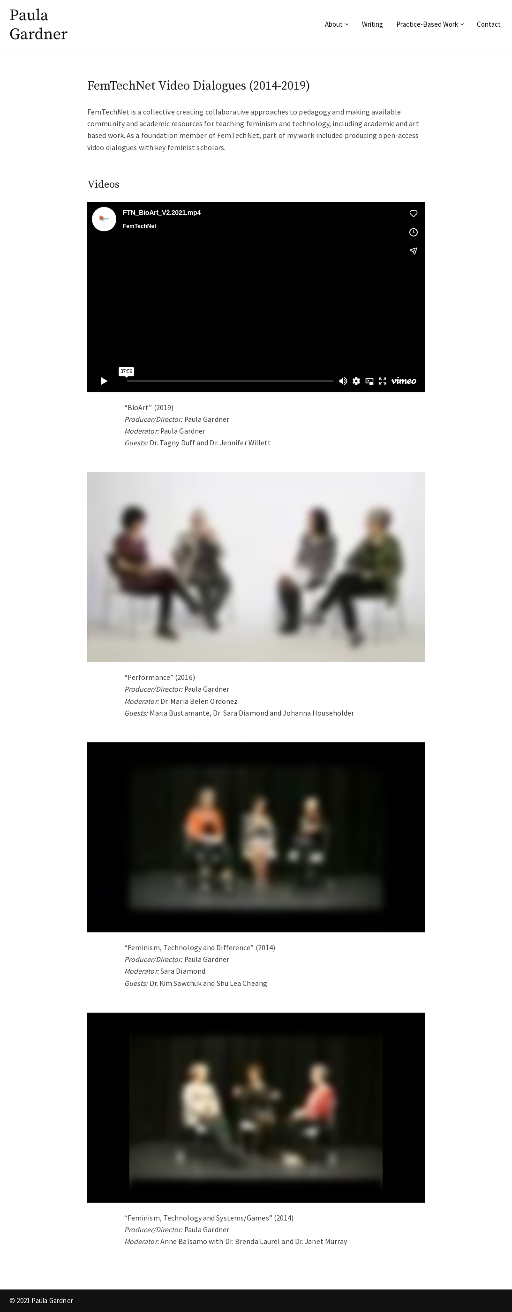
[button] (347, 24)
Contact (489, 24)
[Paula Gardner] (39, 24)
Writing (372, 24)
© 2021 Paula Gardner (41, 1300)
